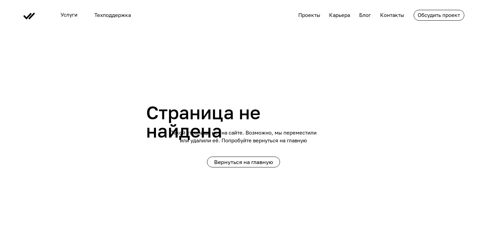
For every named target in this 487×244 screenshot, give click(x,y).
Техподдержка (112, 15)
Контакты (392, 15)
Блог (365, 15)
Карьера (339, 15)
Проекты (309, 15)
